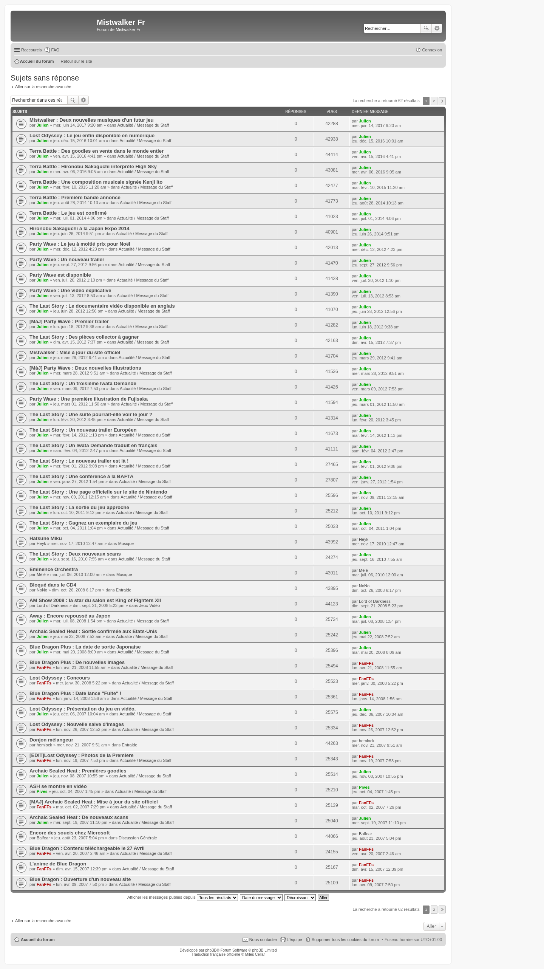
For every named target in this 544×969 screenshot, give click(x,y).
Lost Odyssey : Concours (59, 678)
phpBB (210, 950)
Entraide (123, 590)
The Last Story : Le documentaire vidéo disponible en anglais (102, 306)
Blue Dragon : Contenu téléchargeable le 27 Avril (87, 848)
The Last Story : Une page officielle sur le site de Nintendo (98, 492)
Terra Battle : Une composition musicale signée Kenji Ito (95, 182)
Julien (43, 125)
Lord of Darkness (52, 605)
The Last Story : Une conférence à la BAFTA (81, 476)
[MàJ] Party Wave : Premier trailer (69, 321)
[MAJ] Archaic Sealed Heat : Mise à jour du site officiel (93, 802)
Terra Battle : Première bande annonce (75, 197)
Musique (126, 543)
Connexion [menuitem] (432, 50)
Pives (42, 791)
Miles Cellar (255, 954)
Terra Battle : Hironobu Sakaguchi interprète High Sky (93, 166)
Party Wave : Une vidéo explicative (70, 290)
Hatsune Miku (45, 538)
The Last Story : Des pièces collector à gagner (84, 337)
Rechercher (426, 28)
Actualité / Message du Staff (143, 125)
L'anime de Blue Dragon (57, 864)
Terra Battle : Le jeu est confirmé (68, 213)
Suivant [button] (442, 101)
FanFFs (44, 667)
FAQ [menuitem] (55, 50)
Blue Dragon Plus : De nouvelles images (77, 662)
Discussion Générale (138, 838)
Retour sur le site (76, 61)
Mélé (41, 574)
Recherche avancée (437, 28)
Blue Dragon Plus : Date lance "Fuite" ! (75, 693)
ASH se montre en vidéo (58, 786)
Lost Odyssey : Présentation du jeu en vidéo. (82, 709)
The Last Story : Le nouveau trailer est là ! (78, 461)
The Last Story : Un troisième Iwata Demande (82, 383)
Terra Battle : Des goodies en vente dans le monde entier (96, 151)
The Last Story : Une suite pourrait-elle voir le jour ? (90, 414)
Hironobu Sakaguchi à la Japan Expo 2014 (79, 228)
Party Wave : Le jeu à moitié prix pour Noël (79, 244)
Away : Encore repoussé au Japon (70, 616)
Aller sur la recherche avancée (43, 86)
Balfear (43, 838)
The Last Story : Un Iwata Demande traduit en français (93, 445)
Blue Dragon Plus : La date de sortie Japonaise (85, 647)
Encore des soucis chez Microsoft (69, 833)
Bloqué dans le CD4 (52, 585)
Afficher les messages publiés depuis (182, 897)
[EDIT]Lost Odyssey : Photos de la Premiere (81, 755)
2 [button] (434, 101)
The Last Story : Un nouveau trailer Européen (83, 430)
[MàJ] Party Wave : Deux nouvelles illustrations (85, 368)
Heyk (41, 543)
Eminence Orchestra (53, 569)
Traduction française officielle (216, 954)
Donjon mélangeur (51, 740)
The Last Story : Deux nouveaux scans (75, 554)
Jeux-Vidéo (149, 605)
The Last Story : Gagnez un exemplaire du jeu (83, 523)
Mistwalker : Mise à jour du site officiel (74, 352)
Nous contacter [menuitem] (263, 939)
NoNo (42, 590)
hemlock (44, 745)
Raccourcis (31, 50)
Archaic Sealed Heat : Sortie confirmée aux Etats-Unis (93, 631)
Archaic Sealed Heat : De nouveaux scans (78, 817)
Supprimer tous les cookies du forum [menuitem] (345, 939)
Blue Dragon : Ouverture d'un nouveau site (80, 879)
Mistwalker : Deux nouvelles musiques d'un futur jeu (91, 120)
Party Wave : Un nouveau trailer (66, 259)
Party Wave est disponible (60, 275)
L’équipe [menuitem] (294, 939)
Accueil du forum (38, 939)
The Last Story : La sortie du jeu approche (79, 507)
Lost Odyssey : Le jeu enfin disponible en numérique (92, 135)
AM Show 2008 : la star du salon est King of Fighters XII (95, 600)
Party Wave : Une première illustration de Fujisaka (88, 399)
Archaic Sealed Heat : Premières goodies (78, 771)
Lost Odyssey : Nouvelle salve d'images (76, 724)
